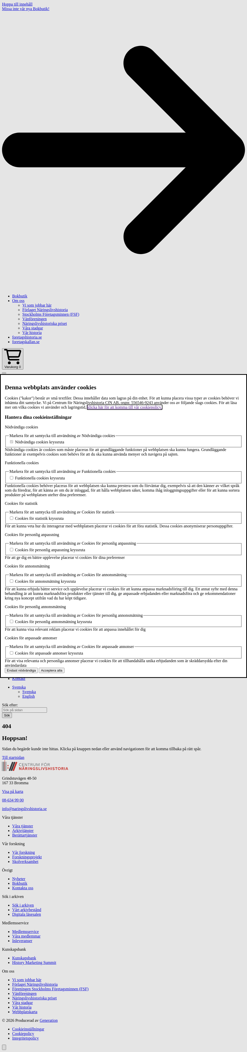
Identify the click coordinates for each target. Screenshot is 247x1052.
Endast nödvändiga (21, 670)
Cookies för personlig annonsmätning (35, 607)
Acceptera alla (51, 670)
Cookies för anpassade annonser (31, 638)
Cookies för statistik (21, 503)
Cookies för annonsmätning (27, 566)
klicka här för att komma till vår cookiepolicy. (124, 407)
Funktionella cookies (22, 463)
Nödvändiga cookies (21, 427)
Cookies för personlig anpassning (32, 534)
